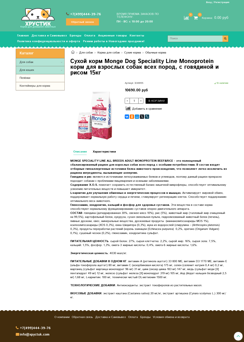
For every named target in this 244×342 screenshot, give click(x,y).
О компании (62, 317)
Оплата (89, 36)
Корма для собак (108, 53)
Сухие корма (132, 53)
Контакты (137, 36)
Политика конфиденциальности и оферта (48, 41)
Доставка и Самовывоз (49, 36)
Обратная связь (82, 317)
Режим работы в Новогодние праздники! (114, 41)
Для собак (86, 53)
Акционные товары (112, 36)
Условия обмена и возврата (171, 317)
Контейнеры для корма (35, 86)
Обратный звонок (82, 22)
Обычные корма (155, 53)
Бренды (75, 36)
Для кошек (27, 70)
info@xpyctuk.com (34, 334)
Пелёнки (25, 78)
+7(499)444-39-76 (85, 14)
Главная (23, 36)
